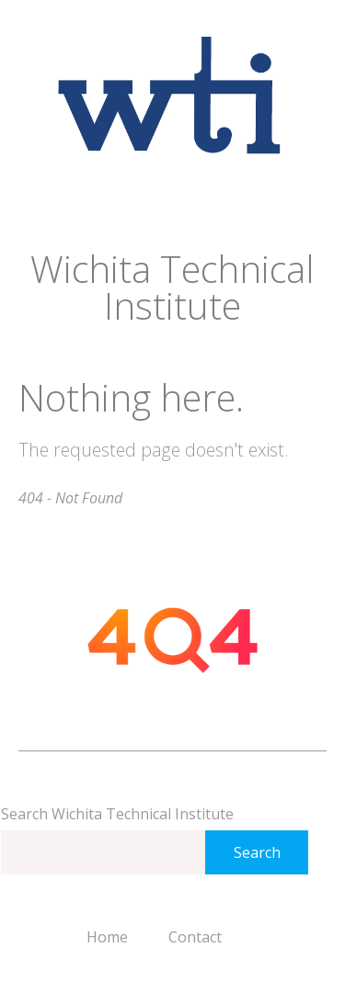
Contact (195, 937)
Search (257, 852)
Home (107, 937)
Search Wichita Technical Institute (117, 813)
